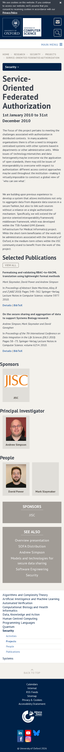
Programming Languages (19, 623)
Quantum (9, 627)
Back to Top (32, 671)
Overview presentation (32, 540)
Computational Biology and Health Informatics (25, 608)
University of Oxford (30, 748)
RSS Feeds (32, 692)
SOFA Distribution (32, 546)
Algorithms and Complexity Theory (25, 595)
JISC (32, 515)
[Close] (60, 3)
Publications (13, 651)
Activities (11, 636)
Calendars (32, 684)
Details (7, 305)
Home (6, 54)
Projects (50, 54)
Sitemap (32, 696)
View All (10, 265)
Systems (8, 658)
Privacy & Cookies (32, 700)
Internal (32, 688)
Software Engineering (32, 569)
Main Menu (51, 44)
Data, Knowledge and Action (21, 614)
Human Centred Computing (20, 618)
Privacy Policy (10, 12)
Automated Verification (17, 603)
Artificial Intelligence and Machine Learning (31, 599)
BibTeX (18, 305)
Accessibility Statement (32, 703)
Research (19, 54)
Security (35, 54)
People (10, 646)
